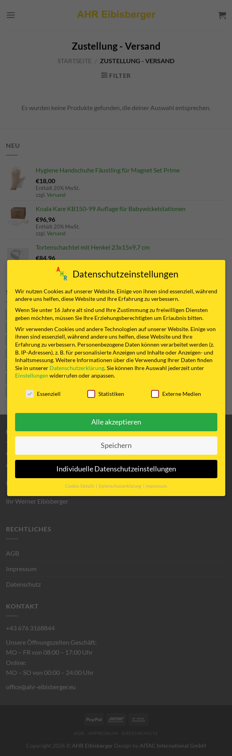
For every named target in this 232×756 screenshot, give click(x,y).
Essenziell (43, 393)
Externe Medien (176, 393)
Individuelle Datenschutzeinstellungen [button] (116, 468)
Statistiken (105, 393)
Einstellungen (31, 374)
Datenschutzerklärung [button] (120, 485)
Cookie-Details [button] (80, 485)
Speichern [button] (116, 444)
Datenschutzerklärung (77, 366)
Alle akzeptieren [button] (116, 421)
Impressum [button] (156, 485)
